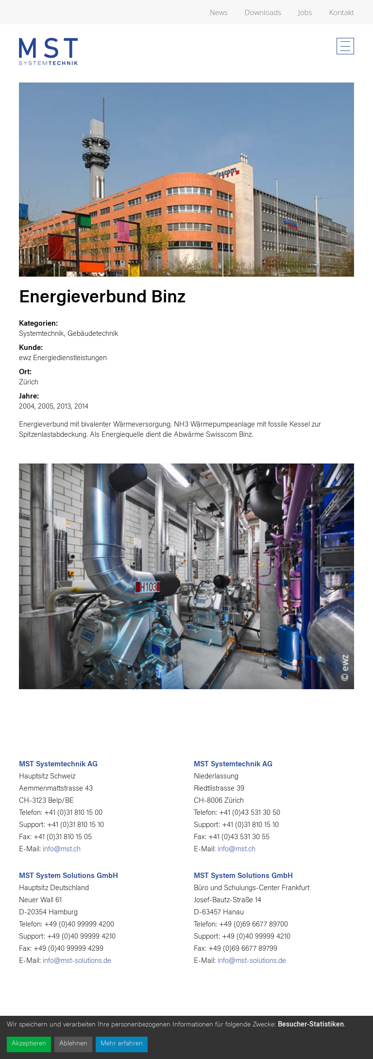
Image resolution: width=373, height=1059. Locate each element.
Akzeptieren (29, 1044)
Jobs (305, 12)
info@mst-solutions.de (77, 961)
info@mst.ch (62, 849)
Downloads (263, 12)
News (219, 12)
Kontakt (341, 12)
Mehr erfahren (122, 1044)
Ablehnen (73, 1044)
